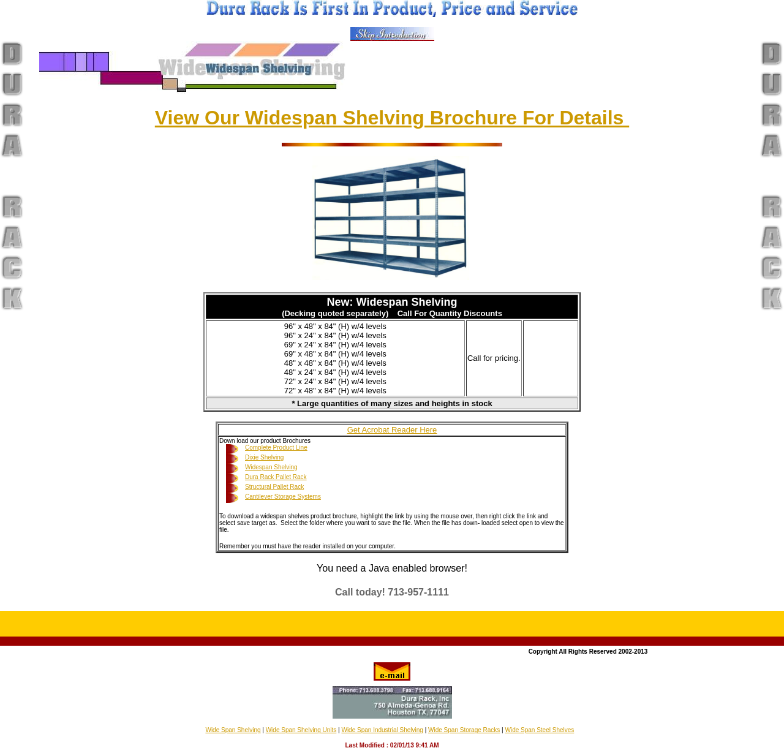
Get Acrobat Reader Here (392, 429)
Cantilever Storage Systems (283, 496)
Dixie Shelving (264, 457)
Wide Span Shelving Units (301, 730)
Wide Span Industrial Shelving (382, 730)
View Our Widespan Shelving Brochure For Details (392, 118)
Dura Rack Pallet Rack (276, 477)
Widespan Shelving (271, 467)
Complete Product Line (276, 447)
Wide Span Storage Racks (464, 730)
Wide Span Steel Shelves (539, 730)
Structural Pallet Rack (274, 486)
